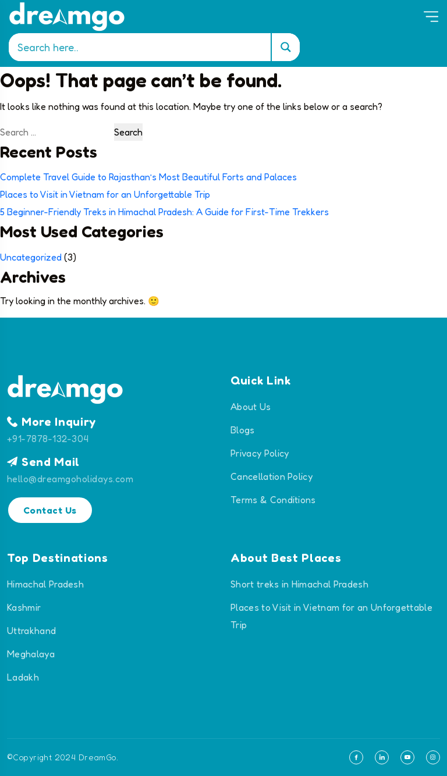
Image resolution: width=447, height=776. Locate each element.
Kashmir (24, 607)
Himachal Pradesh (45, 584)
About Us (250, 406)
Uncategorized (31, 257)
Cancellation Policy (271, 476)
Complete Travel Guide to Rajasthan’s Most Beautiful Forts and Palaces (148, 177)
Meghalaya (31, 654)
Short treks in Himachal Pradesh (299, 584)
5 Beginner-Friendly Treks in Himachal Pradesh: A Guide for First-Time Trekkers (164, 212)
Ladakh (23, 677)
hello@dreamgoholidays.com (70, 479)
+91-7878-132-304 (48, 438)
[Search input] (142, 47)
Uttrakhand (31, 630)
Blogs (242, 430)
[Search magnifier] (285, 47)
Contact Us (50, 510)
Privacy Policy (259, 453)
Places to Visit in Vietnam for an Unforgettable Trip (105, 194)
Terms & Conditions (273, 500)
